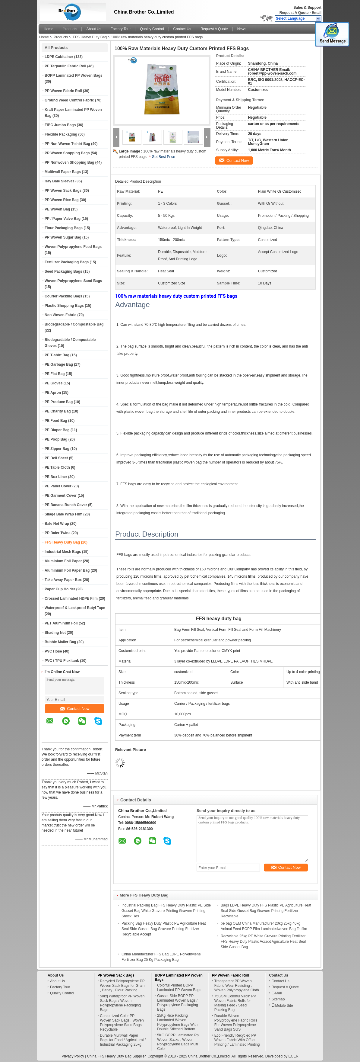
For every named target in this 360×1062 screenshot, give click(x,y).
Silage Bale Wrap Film (63, 514)
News (241, 29)
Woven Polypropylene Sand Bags (73, 281)
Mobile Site (282, 1005)
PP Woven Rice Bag (62, 200)
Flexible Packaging (61, 134)
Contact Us (182, 29)
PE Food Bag (56, 421)
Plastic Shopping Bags (64, 305)
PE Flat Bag (55, 374)
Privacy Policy (73, 1056)
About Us (93, 29)
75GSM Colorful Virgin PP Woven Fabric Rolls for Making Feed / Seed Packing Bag (235, 1003)
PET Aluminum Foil (61, 623)
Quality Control (152, 29)
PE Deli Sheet (56, 458)
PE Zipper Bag (57, 449)
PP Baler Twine (58, 533)
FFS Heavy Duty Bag (90, 37)
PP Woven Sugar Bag (63, 237)
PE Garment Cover (61, 495)
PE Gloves (53, 383)
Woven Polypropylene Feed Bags (73, 247)
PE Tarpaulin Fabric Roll (65, 66)
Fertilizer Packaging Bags (67, 262)
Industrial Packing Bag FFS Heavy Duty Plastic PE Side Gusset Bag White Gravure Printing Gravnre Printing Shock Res (166, 910)
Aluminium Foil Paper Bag (67, 570)
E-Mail (276, 993)
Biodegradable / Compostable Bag (74, 324)
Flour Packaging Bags (64, 228)
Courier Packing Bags (63, 296)
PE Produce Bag (59, 402)
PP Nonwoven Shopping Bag (69, 162)
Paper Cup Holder (60, 589)
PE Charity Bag (58, 411)
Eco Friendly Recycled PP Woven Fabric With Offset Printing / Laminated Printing (237, 1040)
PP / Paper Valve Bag (63, 219)
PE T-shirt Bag (57, 355)
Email (316, 13)
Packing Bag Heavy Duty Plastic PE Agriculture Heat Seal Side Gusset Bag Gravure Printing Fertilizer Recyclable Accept (164, 928)
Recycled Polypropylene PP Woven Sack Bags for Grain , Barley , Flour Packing (122, 985)
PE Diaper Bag (57, 430)
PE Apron (53, 392)
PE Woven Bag (57, 209)
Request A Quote (293, 13)
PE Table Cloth (57, 467)
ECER (293, 1056)
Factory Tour (121, 29)
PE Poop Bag (56, 439)
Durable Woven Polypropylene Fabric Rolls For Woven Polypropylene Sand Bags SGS (235, 1023)
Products (70, 29)
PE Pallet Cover (58, 486)
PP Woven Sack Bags (63, 190)
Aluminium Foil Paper (63, 561)
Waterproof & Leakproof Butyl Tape (75, 608)
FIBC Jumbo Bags (60, 125)
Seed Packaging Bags (63, 271)
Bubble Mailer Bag (60, 642)
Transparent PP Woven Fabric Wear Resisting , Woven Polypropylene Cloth (236, 985)
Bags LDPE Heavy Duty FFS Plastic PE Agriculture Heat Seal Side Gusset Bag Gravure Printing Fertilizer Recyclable (266, 910)
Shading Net (55, 632)
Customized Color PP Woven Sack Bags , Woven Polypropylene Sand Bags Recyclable (122, 1023)
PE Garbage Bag (59, 364)
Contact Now (74, 708)
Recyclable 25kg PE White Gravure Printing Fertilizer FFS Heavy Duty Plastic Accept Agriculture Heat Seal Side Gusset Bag (263, 941)
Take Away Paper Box (63, 580)
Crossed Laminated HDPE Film (71, 598)
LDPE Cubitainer (59, 57)
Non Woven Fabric (60, 315)
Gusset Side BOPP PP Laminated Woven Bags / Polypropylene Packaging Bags (177, 1003)
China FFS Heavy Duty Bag (109, 1056)
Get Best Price (163, 157)
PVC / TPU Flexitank (62, 661)
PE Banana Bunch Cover (66, 505)
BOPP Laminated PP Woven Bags (73, 75)
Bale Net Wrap (57, 523)
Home (48, 29)
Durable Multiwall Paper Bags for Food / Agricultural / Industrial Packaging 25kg (123, 1040)
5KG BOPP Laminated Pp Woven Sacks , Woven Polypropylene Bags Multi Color (178, 1042)
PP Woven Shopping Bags (67, 153)
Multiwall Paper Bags (63, 172)
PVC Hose (53, 651)
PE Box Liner (56, 477)
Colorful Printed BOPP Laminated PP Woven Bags (179, 987)
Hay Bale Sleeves (59, 181)
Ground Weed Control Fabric (69, 100)
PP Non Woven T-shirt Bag (67, 144)
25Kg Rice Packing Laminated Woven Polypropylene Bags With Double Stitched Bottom (177, 1022)
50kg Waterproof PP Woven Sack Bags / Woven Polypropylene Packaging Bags (122, 1003)
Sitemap (278, 999)
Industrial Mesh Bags (63, 552)
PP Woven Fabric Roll (63, 91)
